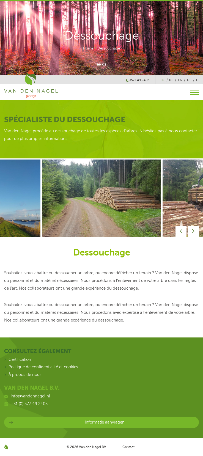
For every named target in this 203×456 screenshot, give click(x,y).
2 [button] (104, 64)
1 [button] (99, 64)
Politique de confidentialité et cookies (43, 367)
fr (162, 80)
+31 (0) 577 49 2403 (29, 404)
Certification (20, 359)
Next (193, 231)
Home (88, 48)
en (180, 80)
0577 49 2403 (139, 80)
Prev (181, 231)
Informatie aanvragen (105, 422)
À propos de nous (25, 374)
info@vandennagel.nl (30, 396)
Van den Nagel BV (92, 447)
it (197, 80)
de (189, 80)
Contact (128, 447)
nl (171, 80)
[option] (101, 198)
